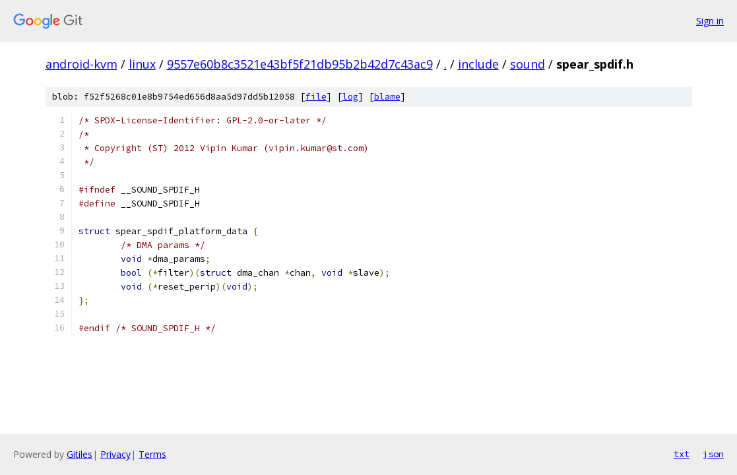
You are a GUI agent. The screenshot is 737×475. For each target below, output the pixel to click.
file (316, 96)
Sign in (710, 21)
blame (387, 96)
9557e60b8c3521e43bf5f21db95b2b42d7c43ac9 (300, 64)
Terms (152, 454)
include (478, 64)
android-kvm (81, 64)
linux (142, 64)
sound (527, 64)
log (350, 96)
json (713, 454)
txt (681, 454)
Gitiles (79, 454)
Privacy (115, 454)
